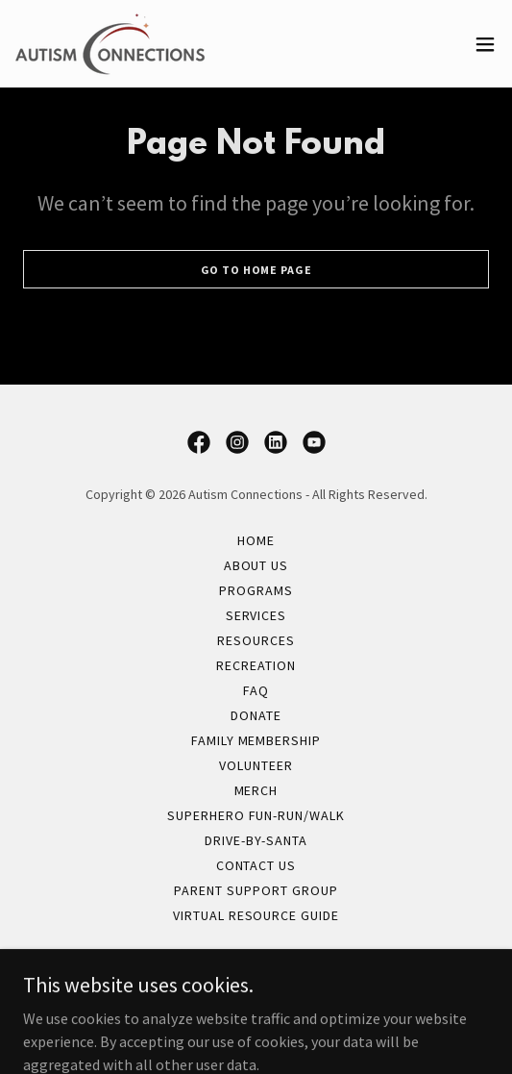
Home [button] (256, 540)
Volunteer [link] (256, 765)
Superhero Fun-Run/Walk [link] (256, 815)
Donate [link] (256, 715)
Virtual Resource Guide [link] (256, 915)
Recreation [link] (256, 665)
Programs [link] (256, 590)
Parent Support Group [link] (256, 890)
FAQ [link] (256, 690)
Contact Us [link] (256, 865)
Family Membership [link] (256, 740)
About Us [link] (256, 565)
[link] (110, 44)
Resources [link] (256, 640)
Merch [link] (256, 790)
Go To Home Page (256, 269)
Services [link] (256, 615)
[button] (485, 44)
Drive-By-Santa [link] (256, 840)
